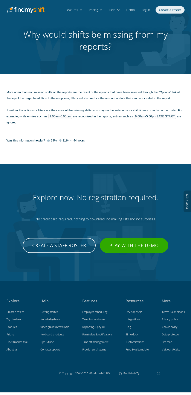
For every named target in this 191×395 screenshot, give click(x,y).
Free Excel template (137, 352)
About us (11, 352)
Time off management (95, 344)
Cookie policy (169, 329)
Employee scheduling (94, 314)
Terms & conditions (173, 314)
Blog (128, 329)
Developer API (134, 314)
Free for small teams (94, 352)
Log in (146, 10)
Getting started (49, 314)
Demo (130, 10)
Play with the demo (134, 248)
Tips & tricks (47, 344)
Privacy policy (170, 322)
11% (64, 143)
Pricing (93, 10)
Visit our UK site (171, 352)
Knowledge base (50, 322)
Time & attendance (93, 322)
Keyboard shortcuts (52, 337)
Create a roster (170, 10)
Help (112, 10)
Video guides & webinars (54, 329)
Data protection (171, 337)
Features (72, 10)
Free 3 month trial (16, 344)
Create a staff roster (59, 248)
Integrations (133, 322)
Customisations (135, 344)
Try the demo (14, 322)
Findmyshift (37, 375)
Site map (167, 344)
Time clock (132, 337)
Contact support (50, 352)
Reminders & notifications (97, 337)
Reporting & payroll (93, 329)
